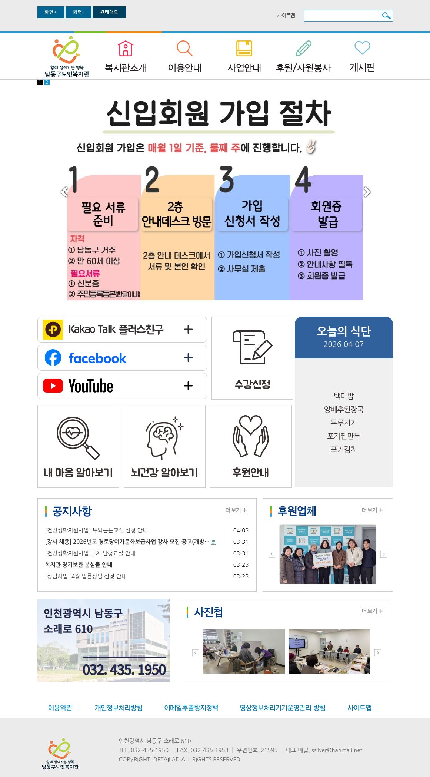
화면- (78, 12)
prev (73, 199)
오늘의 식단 (344, 331)
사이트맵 (286, 15)
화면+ (51, 12)
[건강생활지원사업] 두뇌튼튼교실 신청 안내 (96, 530)
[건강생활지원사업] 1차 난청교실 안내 (90, 553)
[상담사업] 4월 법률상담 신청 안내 (86, 576)
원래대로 (109, 12)
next (376, 199)
